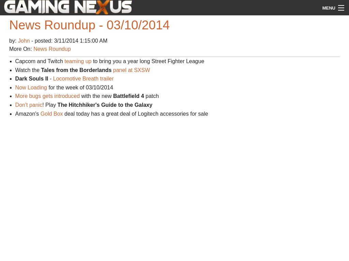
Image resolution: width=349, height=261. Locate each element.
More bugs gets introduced (47, 96)
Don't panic (29, 105)
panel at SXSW (131, 70)
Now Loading (31, 87)
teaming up (77, 61)
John (24, 41)
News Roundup (52, 49)
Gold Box (52, 114)
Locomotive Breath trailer (83, 79)
